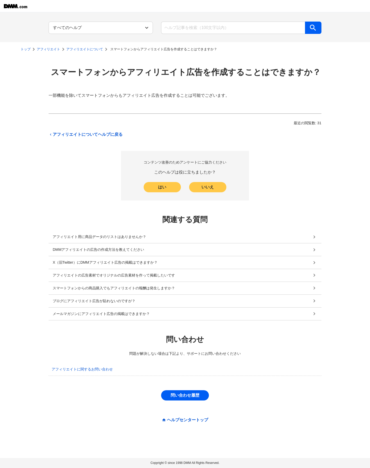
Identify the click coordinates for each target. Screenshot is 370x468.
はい (162, 187)
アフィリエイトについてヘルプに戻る (86, 134)
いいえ (207, 187)
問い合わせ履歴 (185, 395)
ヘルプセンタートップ (187, 420)
